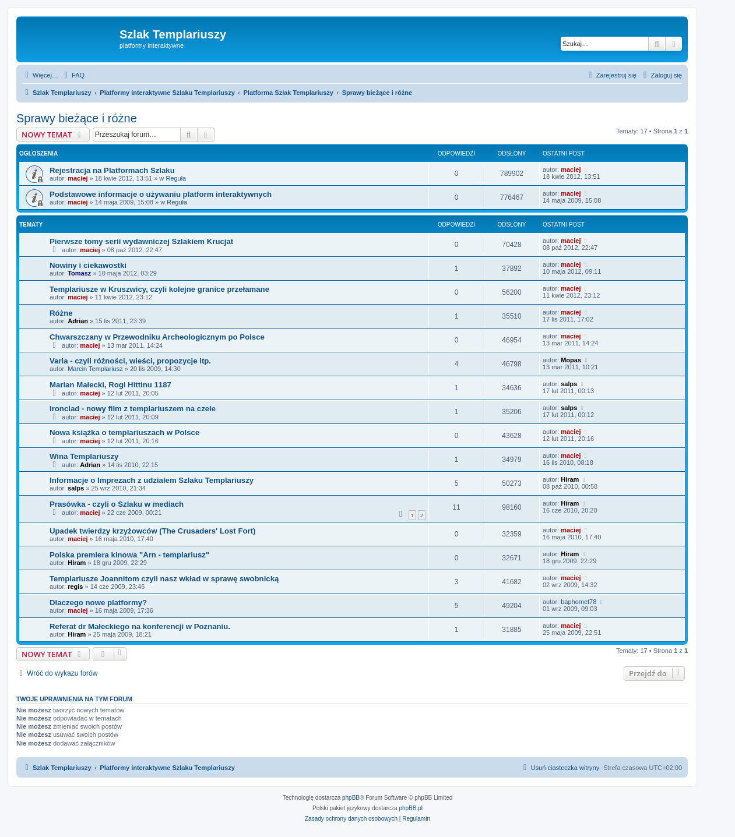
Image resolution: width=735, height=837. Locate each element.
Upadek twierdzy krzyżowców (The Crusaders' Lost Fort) (152, 531)
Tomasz (79, 273)
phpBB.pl (411, 808)
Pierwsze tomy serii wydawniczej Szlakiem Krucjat (141, 241)
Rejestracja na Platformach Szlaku (112, 170)
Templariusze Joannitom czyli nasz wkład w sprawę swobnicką (164, 578)
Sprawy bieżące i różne (76, 118)
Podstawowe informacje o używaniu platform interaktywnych (161, 194)
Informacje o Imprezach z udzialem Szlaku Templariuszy (152, 480)
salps (569, 383)
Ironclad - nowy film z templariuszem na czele (133, 408)
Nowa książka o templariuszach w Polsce (124, 432)
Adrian (78, 320)
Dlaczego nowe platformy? (98, 602)
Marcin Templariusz (95, 368)
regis (75, 586)
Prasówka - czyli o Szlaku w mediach (117, 504)
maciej (77, 178)
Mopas (571, 359)
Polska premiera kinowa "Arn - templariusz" (129, 554)
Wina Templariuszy (84, 456)
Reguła (176, 178)
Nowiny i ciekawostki (88, 265)
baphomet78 (578, 601)
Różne (61, 313)
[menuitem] (73, 75)
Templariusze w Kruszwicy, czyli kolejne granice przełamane (159, 289)
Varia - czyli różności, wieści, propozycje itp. (130, 360)
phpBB (351, 797)
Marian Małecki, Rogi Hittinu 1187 (110, 384)
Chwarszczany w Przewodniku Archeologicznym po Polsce (157, 337)
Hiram (570, 479)
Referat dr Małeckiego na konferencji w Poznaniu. (140, 626)
